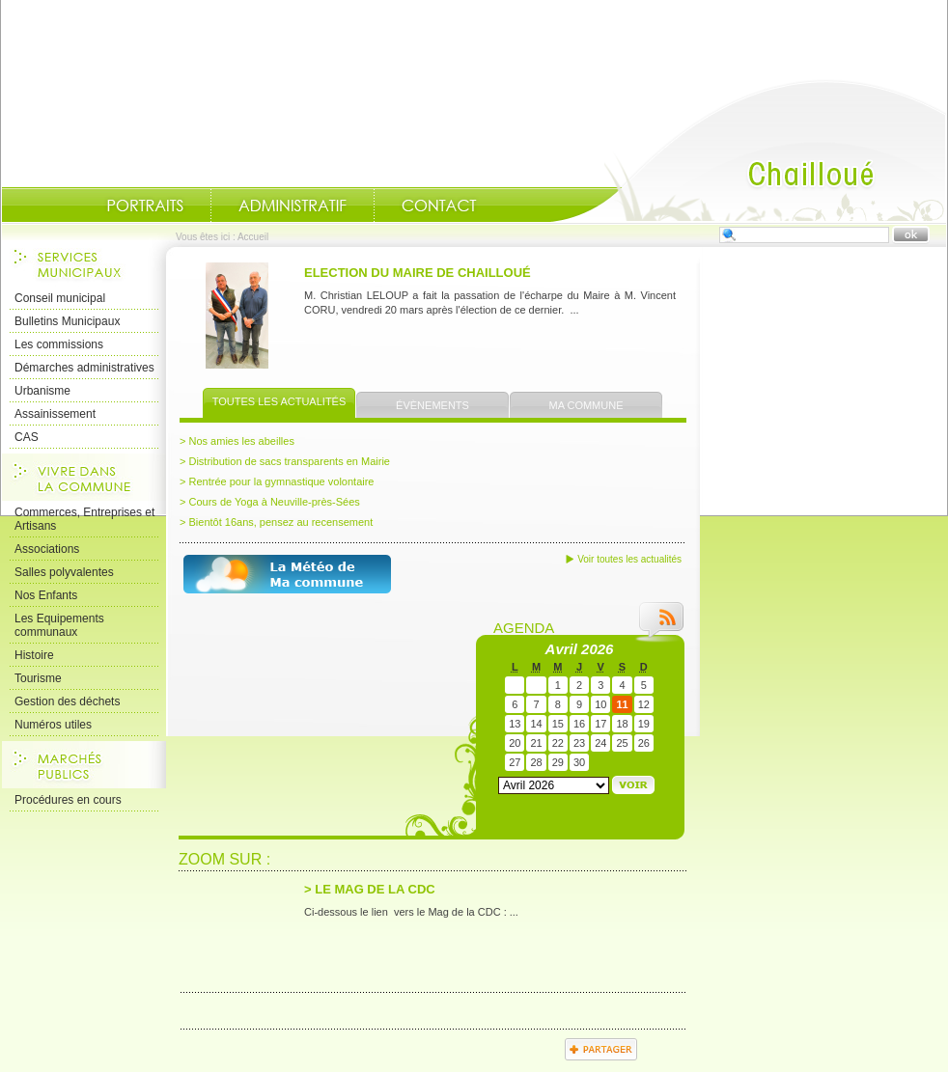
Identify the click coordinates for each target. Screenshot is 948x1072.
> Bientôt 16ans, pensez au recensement (276, 522)
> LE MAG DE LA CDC (369, 889)
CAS (26, 437)
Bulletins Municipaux (67, 321)
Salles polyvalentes (64, 572)
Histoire (34, 655)
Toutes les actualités (279, 401)
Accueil (748, 150)
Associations (46, 549)
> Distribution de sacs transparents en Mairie (285, 461)
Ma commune (586, 405)
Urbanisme (42, 391)
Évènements (432, 405)
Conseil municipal (59, 298)
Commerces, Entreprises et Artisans (84, 519)
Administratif (292, 205)
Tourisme (38, 678)
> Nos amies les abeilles (237, 441)
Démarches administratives (84, 367)
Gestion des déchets (67, 701)
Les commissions (58, 344)
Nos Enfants (45, 595)
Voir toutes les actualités (629, 559)
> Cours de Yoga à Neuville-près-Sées (270, 502)
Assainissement (55, 414)
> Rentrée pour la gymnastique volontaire (277, 481)
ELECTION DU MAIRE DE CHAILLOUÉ (417, 272)
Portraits (144, 205)
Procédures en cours (68, 800)
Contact (439, 205)
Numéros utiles (53, 724)
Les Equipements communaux (59, 625)
